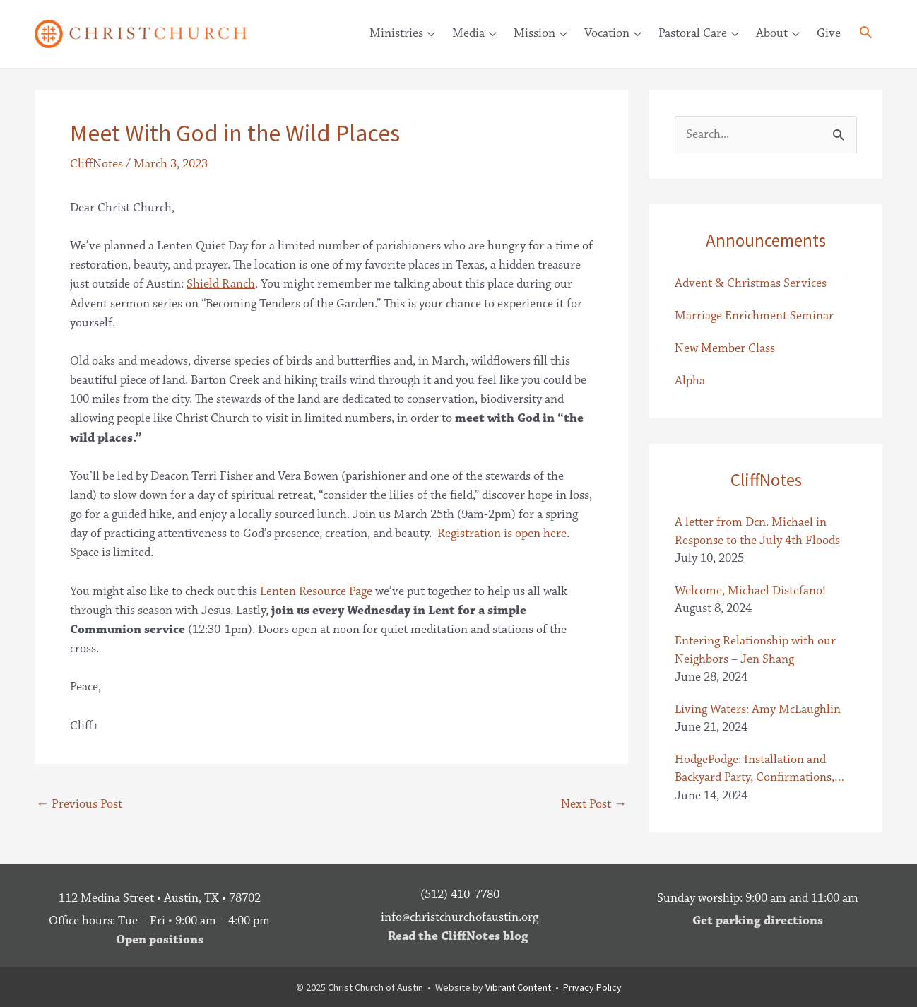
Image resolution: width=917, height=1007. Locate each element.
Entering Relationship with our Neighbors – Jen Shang (755, 649)
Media (468, 33)
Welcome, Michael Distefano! (750, 591)
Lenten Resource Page (316, 591)
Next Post (594, 804)
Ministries (396, 33)
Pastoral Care (692, 33)
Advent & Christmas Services (751, 283)
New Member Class (725, 348)
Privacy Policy (592, 987)
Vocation (606, 33)
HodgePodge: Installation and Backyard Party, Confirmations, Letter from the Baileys (754, 769)
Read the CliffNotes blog (458, 936)
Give (829, 33)
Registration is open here (502, 533)
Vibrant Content (518, 987)
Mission (534, 33)
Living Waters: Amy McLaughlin (758, 709)
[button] (866, 35)
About (772, 33)
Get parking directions (757, 921)
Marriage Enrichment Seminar (754, 316)
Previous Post (79, 804)
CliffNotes (96, 164)
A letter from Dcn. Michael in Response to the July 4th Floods (757, 531)
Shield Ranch (221, 284)
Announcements (766, 240)
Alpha (690, 381)
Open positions (159, 940)
